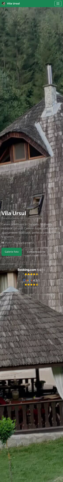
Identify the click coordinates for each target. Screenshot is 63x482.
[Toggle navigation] (57, 3)
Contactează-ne (36, 251)
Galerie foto (12, 251)
